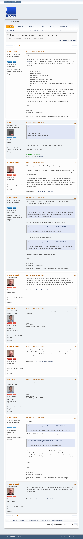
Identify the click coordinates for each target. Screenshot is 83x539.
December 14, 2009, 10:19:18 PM (35, 417)
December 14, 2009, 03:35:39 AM (35, 51)
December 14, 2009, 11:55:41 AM (35, 308)
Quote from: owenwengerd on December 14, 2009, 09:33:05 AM (48, 208)
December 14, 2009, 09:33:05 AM (35, 162)
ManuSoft (50, 191)
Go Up (8, 516)
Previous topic (63, 40)
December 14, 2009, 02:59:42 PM (35, 346)
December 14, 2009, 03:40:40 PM (35, 379)
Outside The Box (41, 191)
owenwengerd (13, 162)
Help (62, 536)
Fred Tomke (12, 52)
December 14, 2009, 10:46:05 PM (35, 484)
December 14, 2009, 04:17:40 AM (35, 122)
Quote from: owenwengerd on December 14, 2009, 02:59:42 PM (48, 426)
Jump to (49, 524)
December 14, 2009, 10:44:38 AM (35, 197)
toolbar (28, 61)
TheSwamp (40, 156)
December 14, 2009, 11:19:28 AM (35, 275)
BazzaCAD (11, 308)
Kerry (9, 123)
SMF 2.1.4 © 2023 (9, 536)
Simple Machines (18, 536)
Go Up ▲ (76, 536)
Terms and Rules (68, 536)
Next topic (72, 40)
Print (75, 46)
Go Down (9, 46)
